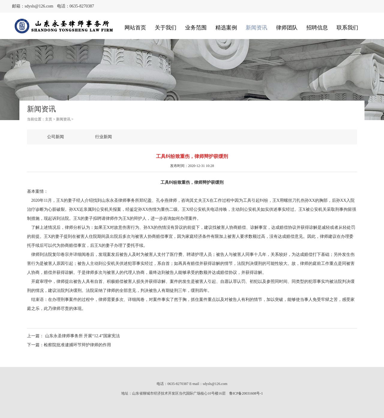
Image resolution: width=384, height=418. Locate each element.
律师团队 (287, 28)
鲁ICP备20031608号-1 (246, 393)
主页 (48, 119)
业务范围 (196, 28)
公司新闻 (55, 137)
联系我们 (347, 28)
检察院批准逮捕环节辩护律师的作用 (77, 345)
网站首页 (135, 28)
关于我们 (165, 28)
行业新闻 (103, 137)
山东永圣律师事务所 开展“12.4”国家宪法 (82, 336)
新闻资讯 (256, 28)
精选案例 (226, 28)
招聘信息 (317, 28)
